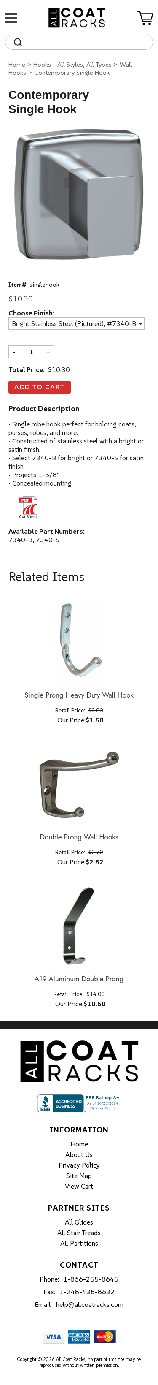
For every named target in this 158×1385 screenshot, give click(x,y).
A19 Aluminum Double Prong (79, 979)
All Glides (79, 1222)
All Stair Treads (79, 1232)
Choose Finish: (31, 313)
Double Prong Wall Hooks (79, 837)
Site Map (79, 1175)
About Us (79, 1154)
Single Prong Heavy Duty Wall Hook (79, 695)
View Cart (79, 1186)
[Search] (86, 42)
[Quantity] (31, 351)
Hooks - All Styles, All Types (72, 64)
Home (16, 64)
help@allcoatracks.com (89, 1304)
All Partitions (79, 1243)
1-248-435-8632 (87, 1291)
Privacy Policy (79, 1165)
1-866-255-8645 (90, 1279)
